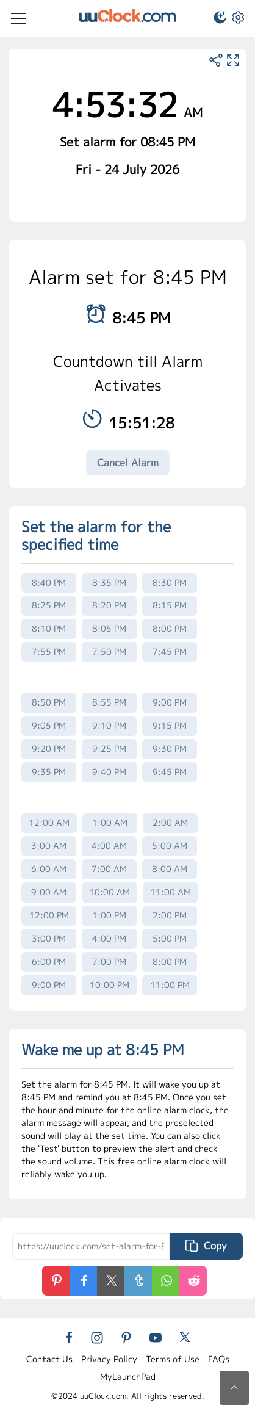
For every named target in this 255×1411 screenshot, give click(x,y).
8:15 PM (170, 605)
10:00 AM (109, 892)
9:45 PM (170, 772)
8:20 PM (109, 605)
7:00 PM (109, 961)
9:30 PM (170, 748)
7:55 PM (49, 651)
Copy (206, 1245)
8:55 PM (109, 702)
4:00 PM (109, 938)
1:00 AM (110, 822)
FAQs (218, 1359)
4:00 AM (109, 845)
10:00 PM (109, 985)
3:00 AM (48, 845)
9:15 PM (170, 725)
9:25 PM (109, 748)
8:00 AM (169, 869)
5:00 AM (169, 845)
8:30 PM (170, 582)
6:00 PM (49, 961)
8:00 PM (170, 628)
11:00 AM (170, 892)
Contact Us (49, 1359)
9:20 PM (49, 748)
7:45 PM (170, 651)
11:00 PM (170, 985)
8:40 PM (49, 582)
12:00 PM (49, 915)
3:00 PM (49, 938)
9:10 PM (109, 725)
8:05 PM (109, 628)
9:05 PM (49, 725)
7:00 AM (109, 869)
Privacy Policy (109, 1359)
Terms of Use (172, 1359)
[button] (214, 19)
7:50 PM (109, 651)
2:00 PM (170, 915)
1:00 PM (109, 915)
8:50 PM (49, 702)
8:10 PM (49, 628)
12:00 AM (49, 822)
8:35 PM (109, 582)
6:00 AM (48, 869)
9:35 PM (49, 772)
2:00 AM (170, 822)
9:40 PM (109, 772)
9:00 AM (48, 892)
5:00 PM (170, 938)
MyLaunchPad (128, 1376)
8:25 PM (49, 605)
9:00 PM (170, 702)
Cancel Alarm (128, 462)
